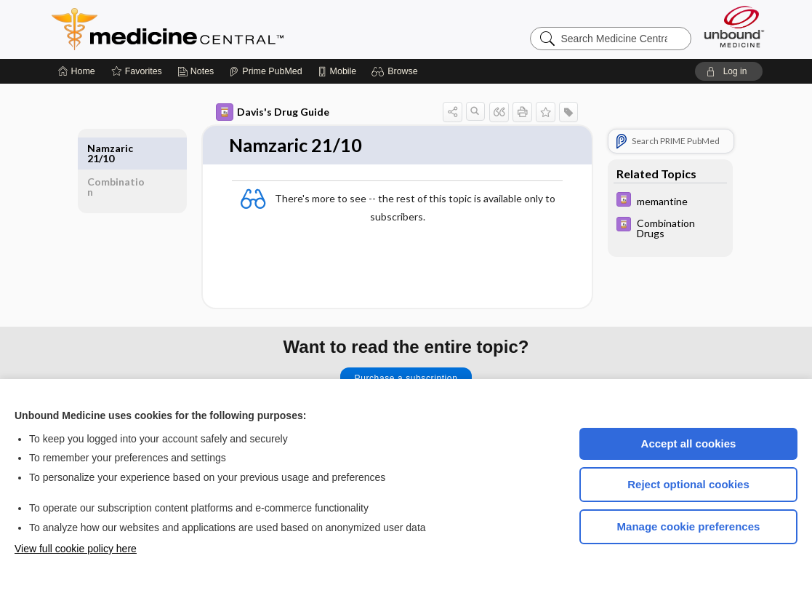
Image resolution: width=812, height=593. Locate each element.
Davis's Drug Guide (272, 112)
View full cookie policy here (76, 548)
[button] (396, 71)
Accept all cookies (688, 443)
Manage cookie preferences (688, 526)
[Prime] (265, 71)
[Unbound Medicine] (734, 26)
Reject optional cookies (688, 484)
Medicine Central (232, 29)
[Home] (76, 71)
